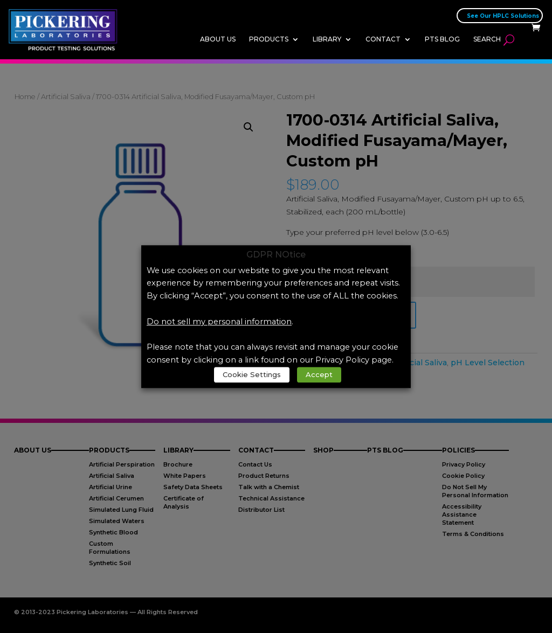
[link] (66, 29)
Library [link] (327, 39)
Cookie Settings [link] (252, 374)
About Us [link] (218, 39)
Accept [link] (319, 374)
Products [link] (268, 39)
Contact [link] (383, 39)
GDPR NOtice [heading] (276, 255)
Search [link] (487, 39)
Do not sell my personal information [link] (219, 321)
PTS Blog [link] (442, 39)
